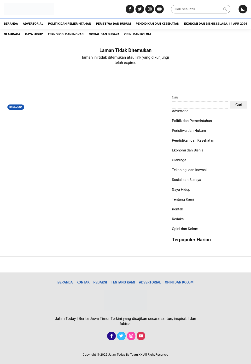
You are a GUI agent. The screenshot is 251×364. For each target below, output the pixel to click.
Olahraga (12, 34)
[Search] (225, 9)
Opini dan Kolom (137, 34)
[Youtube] (159, 9)
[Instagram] (149, 9)
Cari (175, 97)
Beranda (11, 23)
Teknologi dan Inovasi (66, 34)
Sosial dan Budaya (104, 34)
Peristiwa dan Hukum (113, 23)
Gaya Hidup (34, 34)
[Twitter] (139, 9)
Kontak (177, 209)
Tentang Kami (183, 199)
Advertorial (33, 23)
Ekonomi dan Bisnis (200, 23)
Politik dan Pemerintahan (69, 23)
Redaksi (178, 219)
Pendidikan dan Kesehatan (157, 23)
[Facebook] (129, 9)
